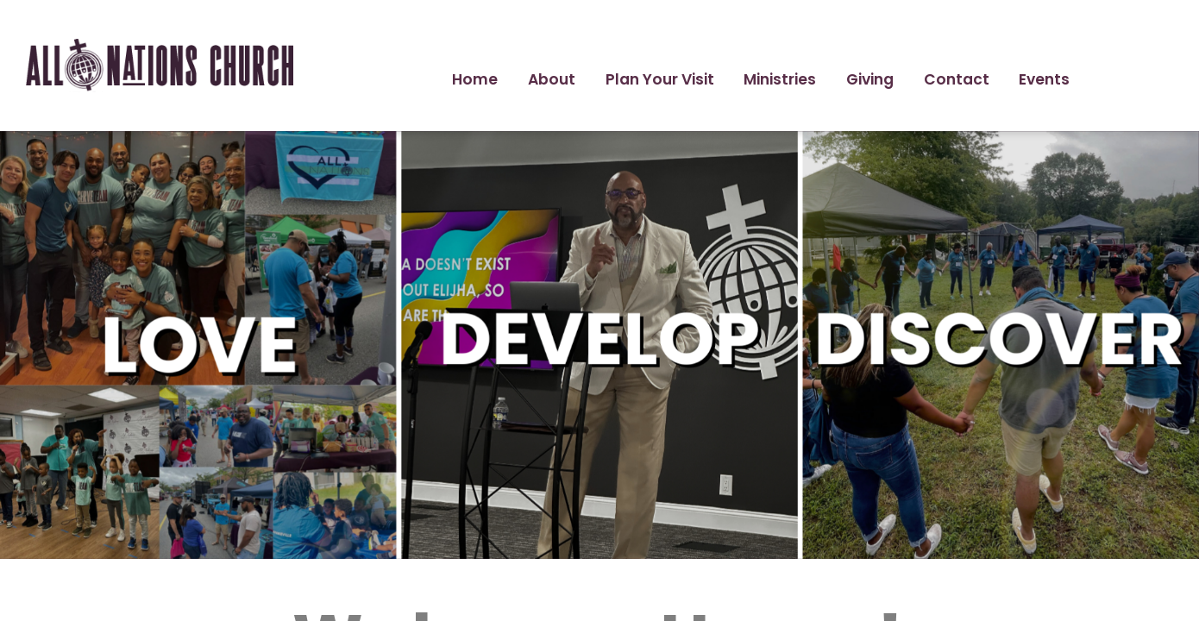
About (551, 79)
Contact (956, 79)
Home (475, 79)
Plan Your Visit (660, 79)
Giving (870, 79)
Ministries (780, 79)
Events (1044, 79)
